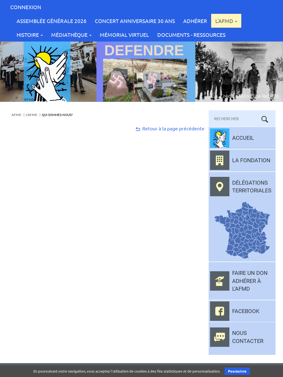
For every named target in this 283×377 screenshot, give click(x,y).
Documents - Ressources (191, 34)
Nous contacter (247, 337)
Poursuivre (237, 371)
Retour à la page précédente (170, 128)
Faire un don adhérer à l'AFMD (250, 281)
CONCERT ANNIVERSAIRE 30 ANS (135, 20)
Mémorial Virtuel (124, 34)
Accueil (243, 138)
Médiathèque (71, 34)
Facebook (246, 311)
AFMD (16, 114)
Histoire (30, 34)
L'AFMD (226, 20)
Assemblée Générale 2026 (52, 20)
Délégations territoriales (251, 186)
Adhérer (195, 20)
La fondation (251, 160)
